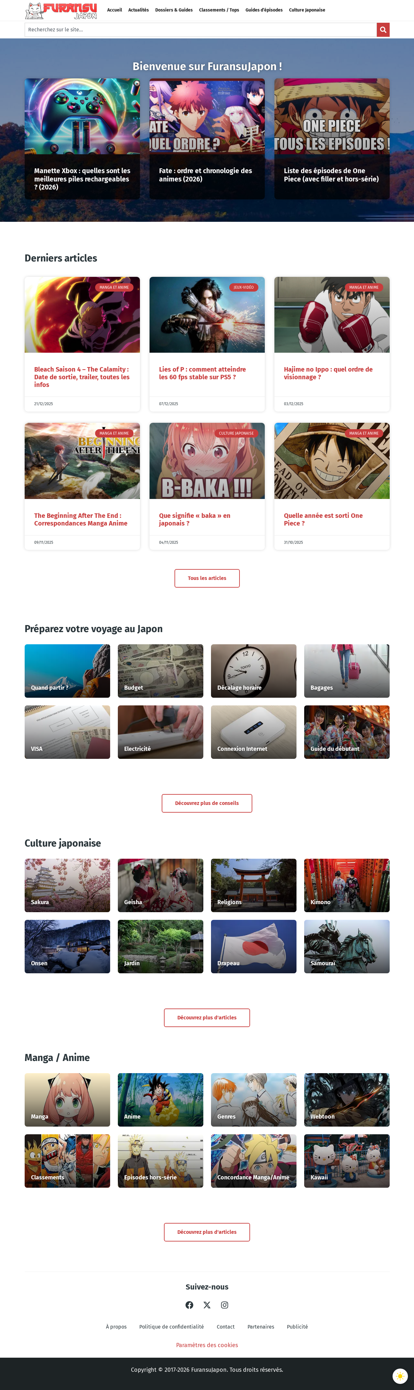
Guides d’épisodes (264, 10)
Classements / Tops (219, 10)
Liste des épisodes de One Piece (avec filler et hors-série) (331, 175)
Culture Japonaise (307, 10)
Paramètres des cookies (207, 1345)
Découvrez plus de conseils (207, 803)
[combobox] (201, 30)
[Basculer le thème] (400, 1376)
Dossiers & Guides (174, 10)
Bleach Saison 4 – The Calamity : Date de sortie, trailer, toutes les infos (82, 377)
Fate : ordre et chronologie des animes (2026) (205, 175)
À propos (116, 1327)
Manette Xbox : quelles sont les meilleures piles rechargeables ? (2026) (82, 179)
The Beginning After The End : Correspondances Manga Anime (80, 519)
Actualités (138, 10)
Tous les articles (207, 578)
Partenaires (261, 1327)
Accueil (114, 10)
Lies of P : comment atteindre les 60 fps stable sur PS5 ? (202, 373)
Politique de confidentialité (171, 1327)
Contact (226, 1327)
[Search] (383, 30)
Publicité (297, 1327)
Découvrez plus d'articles (207, 1018)
